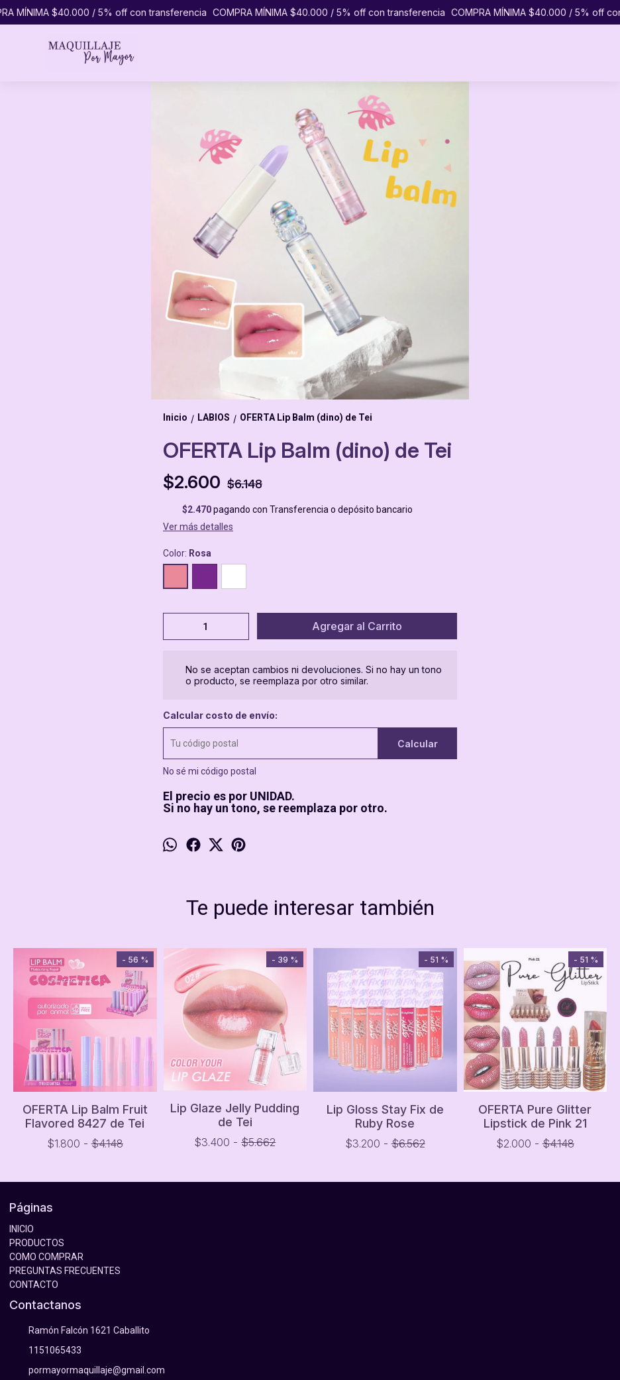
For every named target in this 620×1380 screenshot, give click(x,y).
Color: (187, 553)
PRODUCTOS (36, 1243)
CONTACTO (33, 1284)
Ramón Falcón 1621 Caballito (79, 1330)
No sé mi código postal (209, 771)
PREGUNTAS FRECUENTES (65, 1270)
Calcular (417, 743)
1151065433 (45, 1350)
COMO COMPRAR (46, 1256)
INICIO (21, 1229)
